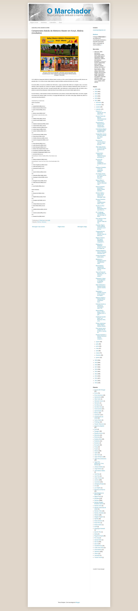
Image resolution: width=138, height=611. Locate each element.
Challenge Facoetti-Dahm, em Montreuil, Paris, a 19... (101, 319)
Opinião (96, 518)
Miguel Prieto (97, 496)
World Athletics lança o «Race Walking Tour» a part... (100, 312)
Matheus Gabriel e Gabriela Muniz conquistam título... (100, 300)
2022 (96, 98)
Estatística (97, 441)
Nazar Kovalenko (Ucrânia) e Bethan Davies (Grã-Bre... (100, 188)
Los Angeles (97, 487)
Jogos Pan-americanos (100, 458)
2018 (96, 364)
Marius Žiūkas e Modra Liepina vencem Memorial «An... (101, 182)
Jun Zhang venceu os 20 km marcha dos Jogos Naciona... (101, 176)
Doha (95, 429)
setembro (98, 109)
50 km (96, 393)
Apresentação (97, 411)
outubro (98, 107)
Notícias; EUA (98, 505)
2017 (96, 367)
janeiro (98, 357)
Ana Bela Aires (98, 407)
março (98, 353)
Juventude (97, 482)
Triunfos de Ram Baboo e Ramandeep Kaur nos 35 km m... (101, 208)
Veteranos (44, 222)
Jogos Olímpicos (98, 456)
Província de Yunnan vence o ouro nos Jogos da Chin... (101, 142)
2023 (96, 96)
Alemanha (97, 403)
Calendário (53, 22)
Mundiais (96, 498)
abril (97, 350)
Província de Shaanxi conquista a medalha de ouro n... (101, 162)
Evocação (96, 445)
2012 (96, 378)
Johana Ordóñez (98, 467)
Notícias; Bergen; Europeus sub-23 (98, 503)
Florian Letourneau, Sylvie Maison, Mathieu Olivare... (101, 325)
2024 (96, 93)
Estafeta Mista (98, 439)
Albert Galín (97, 399)
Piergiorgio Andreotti (99, 528)
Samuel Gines (98, 540)
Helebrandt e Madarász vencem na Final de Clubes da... (101, 246)
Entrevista (96, 437)
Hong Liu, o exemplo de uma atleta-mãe (101, 113)
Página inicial (34, 22)
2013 (96, 376)
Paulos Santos (98, 524)
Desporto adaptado (99, 426)
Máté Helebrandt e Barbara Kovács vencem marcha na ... (100, 287)
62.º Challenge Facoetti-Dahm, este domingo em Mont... (101, 214)
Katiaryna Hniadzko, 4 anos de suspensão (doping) (101, 169)
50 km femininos (98, 395)
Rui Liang (96, 537)
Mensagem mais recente (38, 226)
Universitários (97, 549)
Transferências (98, 545)
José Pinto (97, 476)
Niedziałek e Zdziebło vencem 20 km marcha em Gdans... (101, 293)
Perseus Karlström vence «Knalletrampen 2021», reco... (100, 201)
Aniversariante (98, 409)
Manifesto (44, 22)
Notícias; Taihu (98, 511)
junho (97, 346)
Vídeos (96, 553)
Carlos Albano (98, 420)
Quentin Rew (97, 532)
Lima (95, 485)
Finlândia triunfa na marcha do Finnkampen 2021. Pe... (101, 306)
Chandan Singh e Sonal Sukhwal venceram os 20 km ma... (100, 227)
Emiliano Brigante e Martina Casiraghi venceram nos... (101, 252)
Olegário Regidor (98, 517)
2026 (96, 89)
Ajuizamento (97, 397)
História (96, 451)
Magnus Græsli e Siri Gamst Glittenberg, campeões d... (100, 240)
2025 (96, 91)
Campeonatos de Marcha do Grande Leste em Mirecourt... (101, 233)
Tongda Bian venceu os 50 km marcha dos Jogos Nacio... (101, 136)
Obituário (96, 515)
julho (97, 344)
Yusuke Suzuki (98, 557)
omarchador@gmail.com (99, 30)
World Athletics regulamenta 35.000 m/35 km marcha (101, 268)
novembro (99, 104)
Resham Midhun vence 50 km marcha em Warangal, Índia (100, 195)
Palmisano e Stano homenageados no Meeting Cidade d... (101, 280)
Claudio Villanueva (99, 424)
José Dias (96, 474)
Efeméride (97, 435)
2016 (96, 369)
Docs (60, 22)
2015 (96, 371)
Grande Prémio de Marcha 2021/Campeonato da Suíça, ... (101, 118)
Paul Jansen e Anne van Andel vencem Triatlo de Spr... (101, 220)
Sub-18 (96, 541)
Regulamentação (98, 536)
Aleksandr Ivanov (98, 401)
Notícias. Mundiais (99, 513)
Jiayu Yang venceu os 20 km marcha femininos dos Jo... (101, 149)
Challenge (97, 422)
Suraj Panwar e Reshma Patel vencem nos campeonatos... (100, 124)
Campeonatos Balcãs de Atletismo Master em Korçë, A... (101, 155)
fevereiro (98, 355)
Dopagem (96, 431)
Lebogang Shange (99, 484)
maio (97, 348)
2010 (96, 382)
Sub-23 (96, 543)
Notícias (39, 222)
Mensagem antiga (82, 226)
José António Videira (99, 470)
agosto (98, 341)
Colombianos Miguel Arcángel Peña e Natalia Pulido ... (101, 130)
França (96, 447)
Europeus (96, 443)
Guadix (96, 449)
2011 (96, 380)
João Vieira (97, 454)
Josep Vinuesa (98, 478)
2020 (96, 360)
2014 (96, 374)
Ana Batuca (97, 405)
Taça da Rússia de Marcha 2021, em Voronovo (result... (101, 274)
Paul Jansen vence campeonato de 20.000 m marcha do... (101, 330)
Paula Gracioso (98, 520)
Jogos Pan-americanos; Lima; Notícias (99, 463)
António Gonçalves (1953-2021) (101, 256)
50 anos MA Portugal (99, 390)
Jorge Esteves (98, 468)
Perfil (95, 526)
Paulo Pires (97, 522)
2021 (96, 100)
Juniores (96, 480)
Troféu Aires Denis (99, 547)
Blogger (78, 602)
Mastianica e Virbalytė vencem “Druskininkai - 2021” (101, 261)
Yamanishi (97, 555)
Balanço (96, 412)
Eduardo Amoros (98, 433)
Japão (96, 452)
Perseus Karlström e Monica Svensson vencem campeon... (101, 337)
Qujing (96, 534)
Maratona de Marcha (99, 489)
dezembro (99, 102)
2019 (96, 362)
